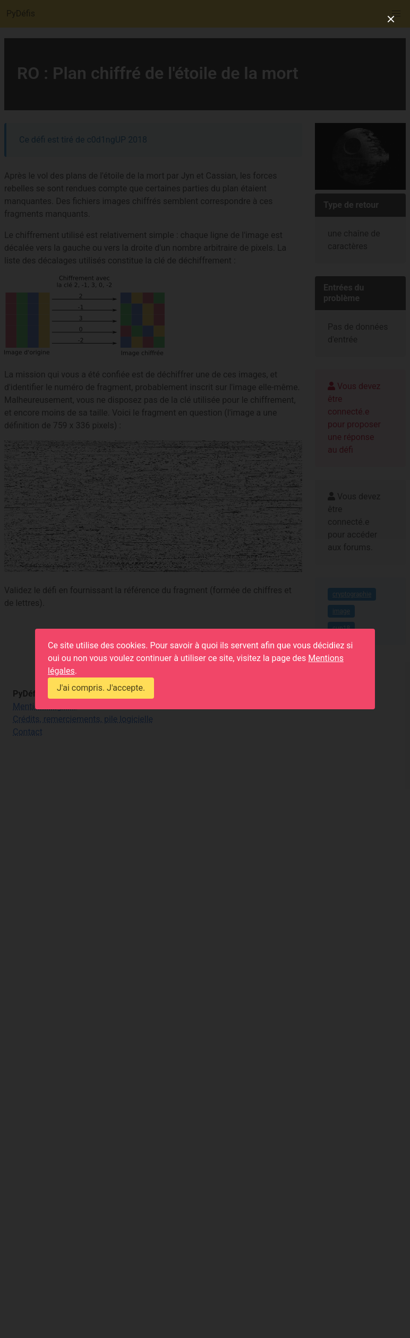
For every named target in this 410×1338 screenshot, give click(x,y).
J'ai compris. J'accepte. (101, 688)
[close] (390, 19)
